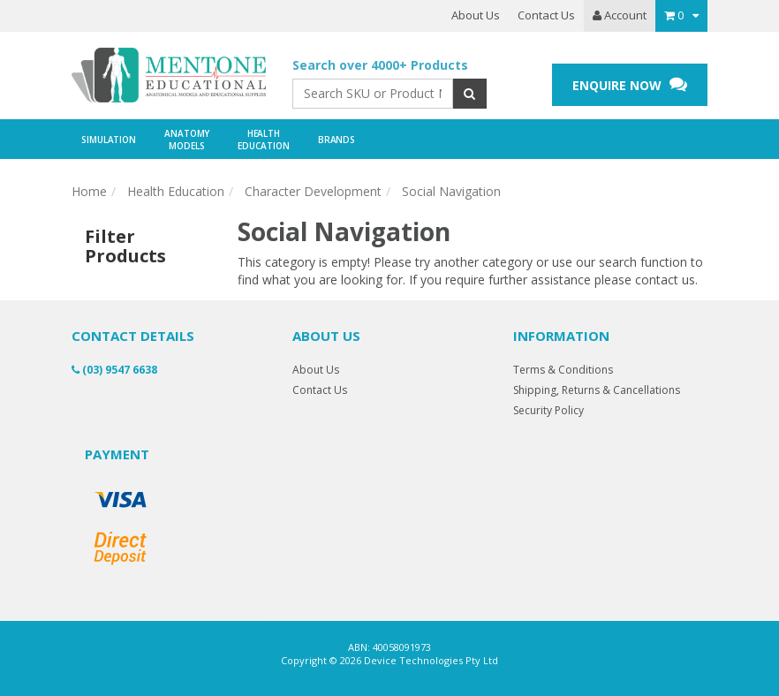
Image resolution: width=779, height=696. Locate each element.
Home (89, 191)
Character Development (313, 191)
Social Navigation (451, 191)
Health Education (175, 191)
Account (620, 15)
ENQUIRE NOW (629, 84)
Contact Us (546, 15)
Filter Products (125, 246)
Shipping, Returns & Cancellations (596, 389)
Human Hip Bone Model (130, 582)
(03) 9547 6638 (114, 369)
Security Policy (548, 410)
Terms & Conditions (563, 369)
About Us (475, 15)
